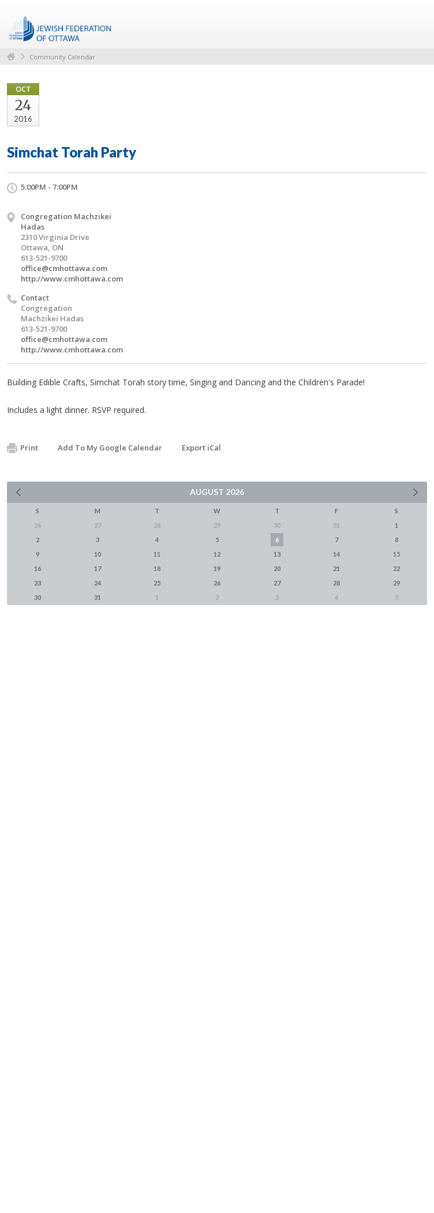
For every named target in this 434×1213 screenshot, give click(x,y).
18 (157, 568)
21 (336, 568)
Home (11, 57)
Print (22, 448)
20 (277, 568)
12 (217, 554)
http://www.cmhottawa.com (72, 278)
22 (396, 568)
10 (97, 554)
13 (277, 554)
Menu (414, 24)
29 (396, 583)
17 (97, 568)
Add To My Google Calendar (110, 447)
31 (97, 597)
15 (396, 554)
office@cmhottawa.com (64, 268)
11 (157, 554)
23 (37, 583)
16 (37, 568)
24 (97, 583)
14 (336, 554)
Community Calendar (62, 56)
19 (217, 568)
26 (217, 583)
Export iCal (201, 447)
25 (157, 583)
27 (277, 583)
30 (37, 597)
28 (336, 583)
